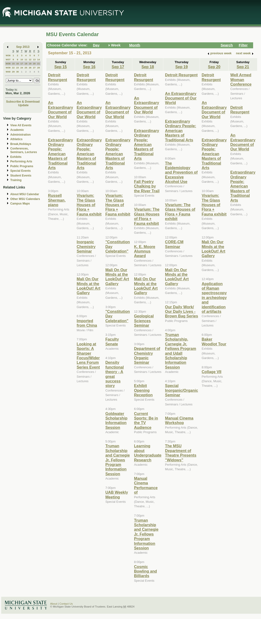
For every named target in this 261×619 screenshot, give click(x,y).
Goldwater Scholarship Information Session (116, 420)
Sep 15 (60, 67)
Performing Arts (21, 161)
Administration (20, 134)
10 (21, 59)
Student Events (20, 175)
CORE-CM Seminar (174, 244)
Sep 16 (89, 67)
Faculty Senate (112, 341)
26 (30, 67)
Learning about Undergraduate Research (147, 453)
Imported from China (87, 323)
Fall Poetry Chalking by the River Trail (147, 186)
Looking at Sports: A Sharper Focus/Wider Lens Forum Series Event (88, 355)
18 (26, 63)
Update (23, 105)
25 (26, 67)
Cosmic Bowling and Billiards (145, 571)
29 (13, 71)
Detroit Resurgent (57, 77)
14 (38, 59)
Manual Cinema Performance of (146, 485)
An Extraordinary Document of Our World (60, 109)
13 (34, 59)
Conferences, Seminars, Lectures (23, 150)
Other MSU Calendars (25, 199)
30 (17, 71)
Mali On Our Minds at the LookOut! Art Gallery (88, 286)
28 (38, 67)
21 (38, 63)
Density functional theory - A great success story (114, 374)
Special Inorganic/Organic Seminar (181, 390)
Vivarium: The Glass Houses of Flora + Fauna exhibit (89, 204)
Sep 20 (214, 67)
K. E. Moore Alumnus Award (144, 251)
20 (34, 63)
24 (21, 67)
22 (13, 67)
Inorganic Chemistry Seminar (86, 246)
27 (34, 67)
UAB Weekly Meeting (116, 494)
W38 (8, 63)
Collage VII (211, 372)
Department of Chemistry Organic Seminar (147, 355)
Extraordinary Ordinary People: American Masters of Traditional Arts (60, 154)
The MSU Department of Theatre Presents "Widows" (180, 453)
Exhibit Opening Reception (143, 390)
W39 (8, 67)
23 (17, 67)
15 (13, 63)
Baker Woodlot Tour (214, 341)
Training (15, 180)
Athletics (16, 139)
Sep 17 (118, 67)
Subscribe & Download (23, 101)
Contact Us (66, 603)
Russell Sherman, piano (57, 200)
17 (21, 63)
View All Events (21, 125)
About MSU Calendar (24, 194)
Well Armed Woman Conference (240, 79)
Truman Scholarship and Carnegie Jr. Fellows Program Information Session (117, 460)
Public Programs (21, 166)
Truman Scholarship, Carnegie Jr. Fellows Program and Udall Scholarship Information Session (180, 350)
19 (30, 63)
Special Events (20, 170)
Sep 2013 (23, 47)
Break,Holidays (20, 144)
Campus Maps (20, 203)
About (53, 603)
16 (17, 63)
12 (30, 59)
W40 (8, 71)
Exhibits (15, 157)
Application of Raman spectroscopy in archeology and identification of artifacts (214, 298)
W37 (8, 59)
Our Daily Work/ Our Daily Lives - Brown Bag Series (181, 311)
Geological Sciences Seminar (144, 320)
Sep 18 (148, 67)
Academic (17, 130)
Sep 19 (181, 67)
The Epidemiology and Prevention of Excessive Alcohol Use (181, 172)
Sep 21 (243, 67)
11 (26, 59)
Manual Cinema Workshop (179, 420)
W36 (8, 55)
